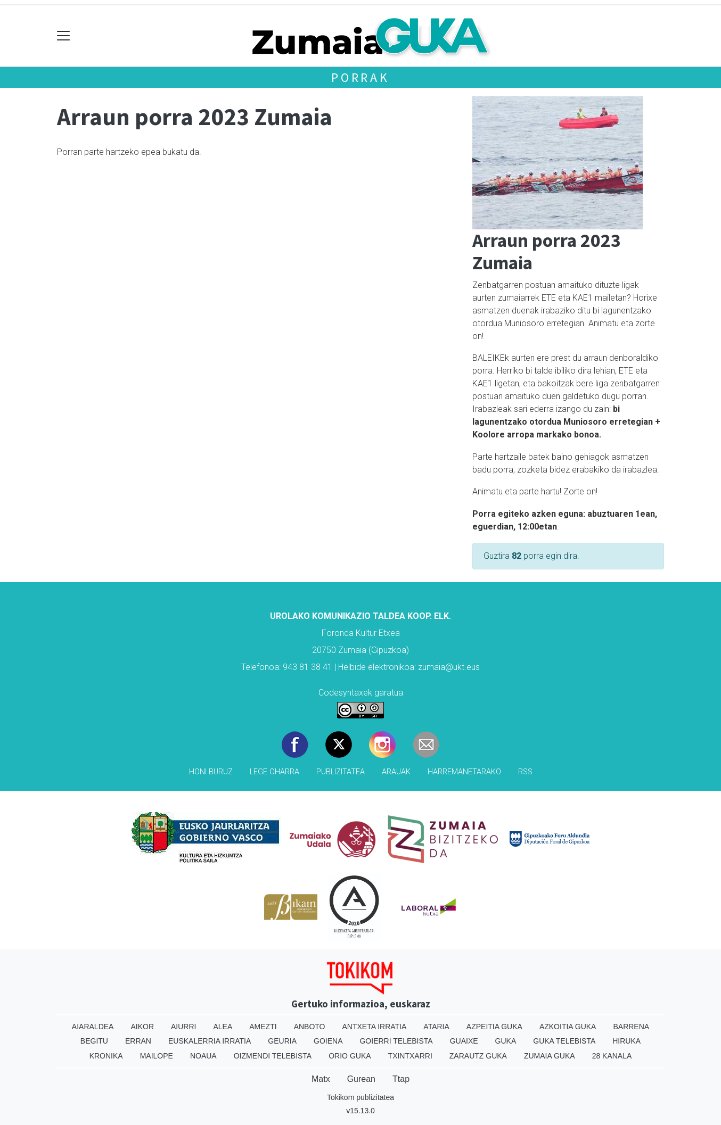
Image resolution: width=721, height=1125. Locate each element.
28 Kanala (612, 1056)
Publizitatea (340, 771)
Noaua (203, 1056)
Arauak (396, 771)
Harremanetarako (464, 771)
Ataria (436, 1026)
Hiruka (626, 1041)
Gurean (361, 1078)
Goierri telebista (395, 1041)
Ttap (400, 1078)
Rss (525, 771)
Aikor (142, 1026)
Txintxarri (410, 1056)
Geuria (282, 1041)
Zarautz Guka (478, 1056)
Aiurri (183, 1026)
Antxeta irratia (374, 1026)
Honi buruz (211, 771)
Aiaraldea (93, 1026)
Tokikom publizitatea (360, 1097)
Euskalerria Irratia (209, 1041)
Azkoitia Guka (567, 1026)
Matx (321, 1078)
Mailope (156, 1056)
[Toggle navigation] (63, 36)
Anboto (309, 1026)
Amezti (262, 1026)
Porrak (360, 77)
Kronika (106, 1056)
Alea (222, 1026)
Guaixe (464, 1041)
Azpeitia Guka (494, 1026)
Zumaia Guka (549, 1056)
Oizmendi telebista (273, 1056)
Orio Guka (350, 1056)
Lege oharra (274, 771)
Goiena (328, 1041)
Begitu (94, 1041)
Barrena (631, 1026)
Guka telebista (564, 1041)
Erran (138, 1041)
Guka (506, 1041)
